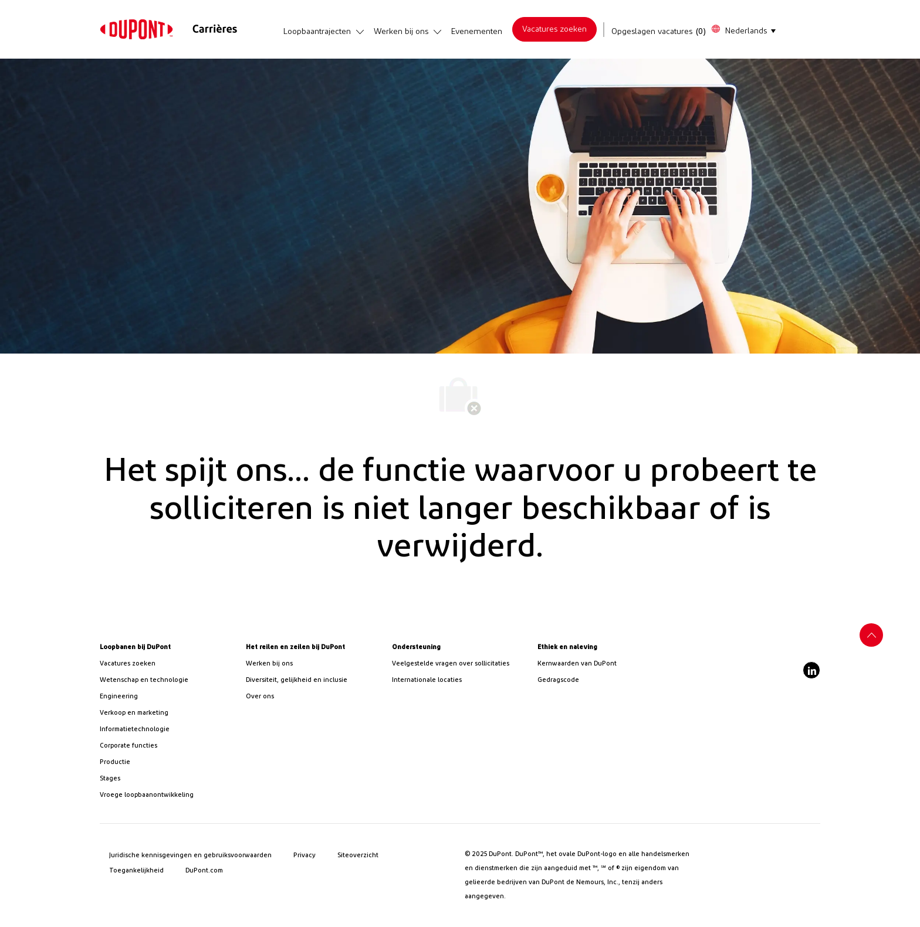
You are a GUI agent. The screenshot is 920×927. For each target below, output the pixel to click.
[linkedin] (811, 670)
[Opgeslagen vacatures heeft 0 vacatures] (658, 32)
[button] (743, 29)
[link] (136, 29)
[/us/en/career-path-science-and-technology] (168, 680)
